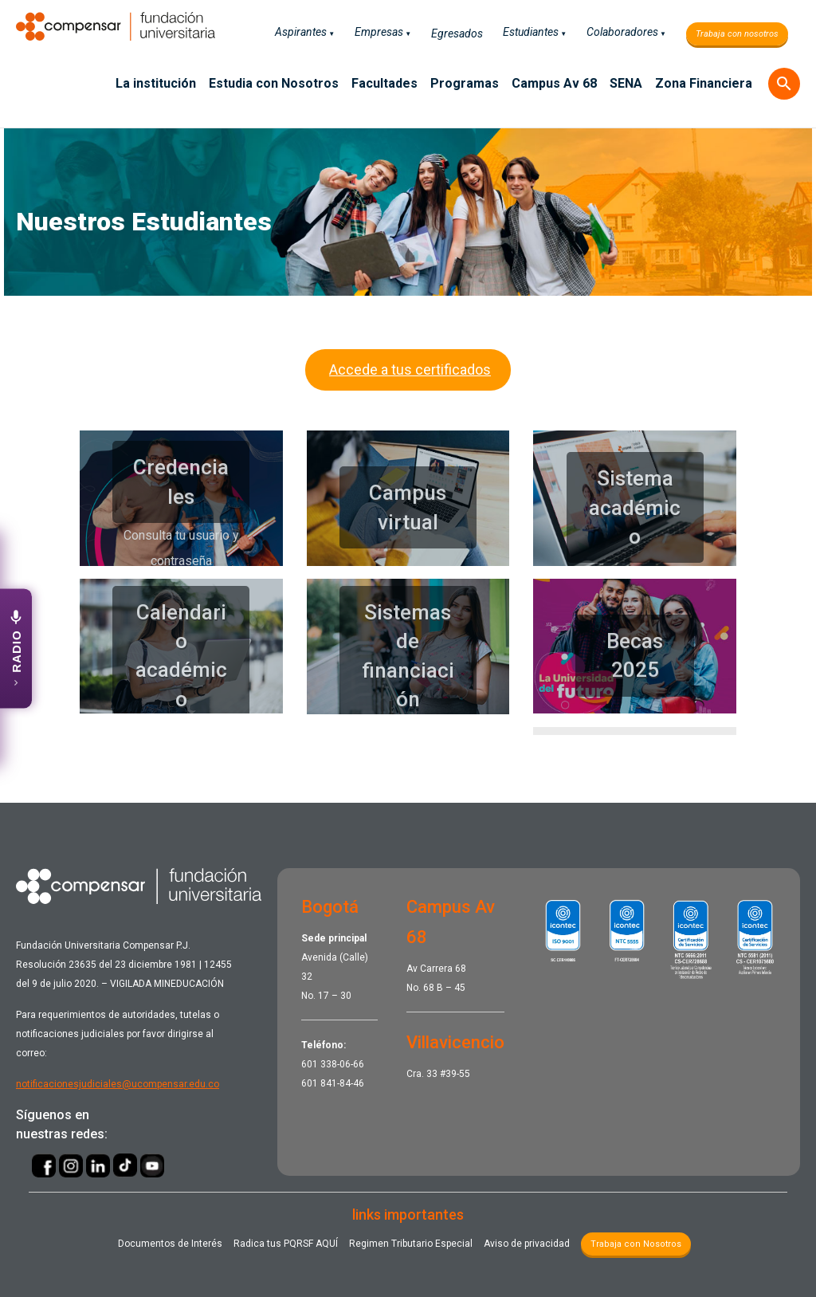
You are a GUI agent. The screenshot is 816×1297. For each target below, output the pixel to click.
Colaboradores (622, 32)
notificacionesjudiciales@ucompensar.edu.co (117, 1084)
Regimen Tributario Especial (411, 1243)
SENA (626, 83)
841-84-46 (342, 1083)
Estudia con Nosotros (274, 83)
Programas (464, 83)
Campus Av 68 (554, 83)
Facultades (384, 83)
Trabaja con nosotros (737, 34)
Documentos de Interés (170, 1243)
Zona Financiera (703, 83)
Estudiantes (531, 32)
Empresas (379, 32)
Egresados (457, 33)
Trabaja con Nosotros (635, 1244)
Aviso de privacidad (527, 1243)
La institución (156, 83)
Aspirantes (301, 32)
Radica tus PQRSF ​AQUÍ (285, 1243)
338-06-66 (342, 1064)
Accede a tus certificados (408, 369)
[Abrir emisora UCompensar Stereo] (16, 649)
